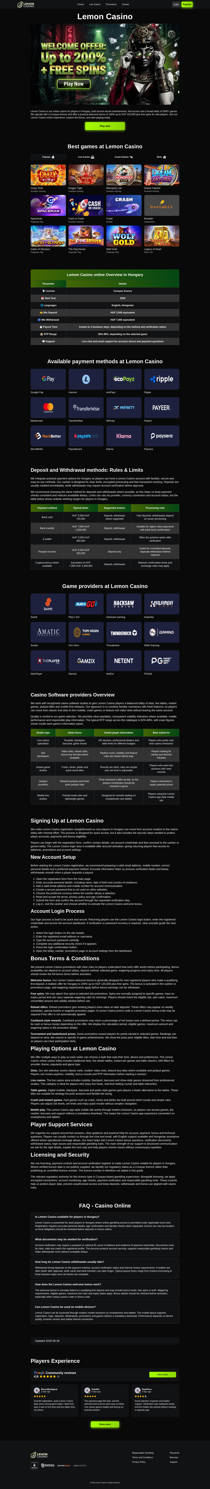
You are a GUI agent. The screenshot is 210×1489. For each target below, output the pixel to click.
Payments (174, 1453)
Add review (162, 1374)
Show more (104, 1424)
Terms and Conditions (142, 1457)
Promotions (111, 4)
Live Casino (95, 4)
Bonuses (174, 1457)
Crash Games (124, 157)
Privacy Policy (139, 1462)
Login (176, 4)
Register (187, 4)
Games (125, 4)
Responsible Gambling (143, 1453)
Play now (105, 126)
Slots (161, 157)
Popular (48, 157)
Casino (80, 4)
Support (173, 1462)
